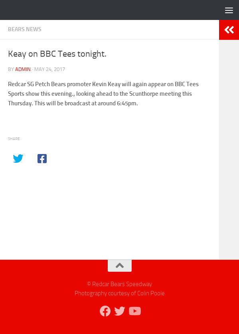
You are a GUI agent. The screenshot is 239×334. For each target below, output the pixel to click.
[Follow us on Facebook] (105, 311)
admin (23, 69)
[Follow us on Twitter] (119, 311)
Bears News (24, 29)
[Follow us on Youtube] (134, 311)
